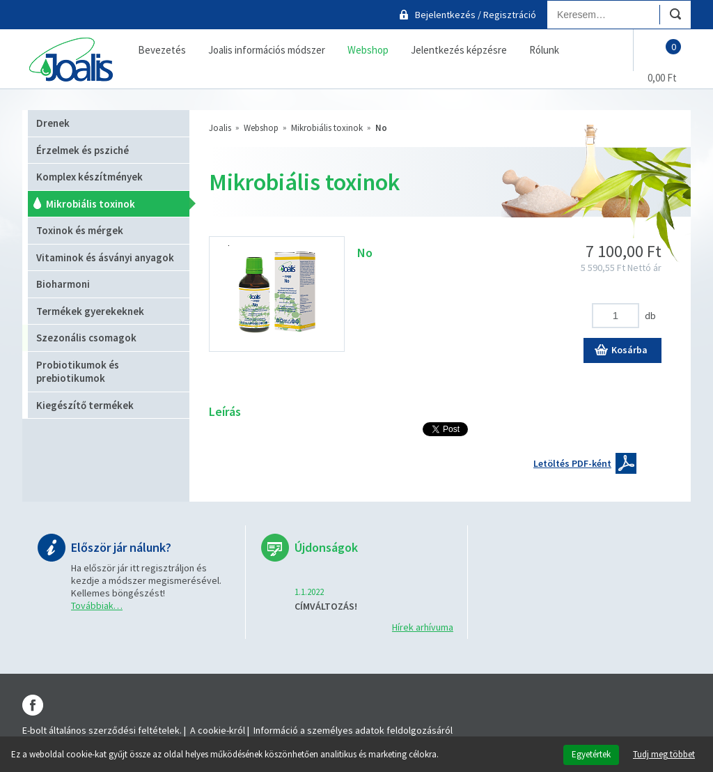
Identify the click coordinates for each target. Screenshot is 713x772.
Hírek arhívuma (422, 627)
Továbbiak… (97, 605)
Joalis (220, 128)
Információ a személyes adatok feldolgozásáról (353, 730)
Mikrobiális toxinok (327, 128)
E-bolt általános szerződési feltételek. (102, 730)
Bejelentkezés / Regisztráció (475, 14)
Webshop (261, 128)
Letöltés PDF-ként (572, 463)
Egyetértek (591, 754)
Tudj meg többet (664, 754)
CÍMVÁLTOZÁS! (326, 606)
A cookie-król (217, 730)
